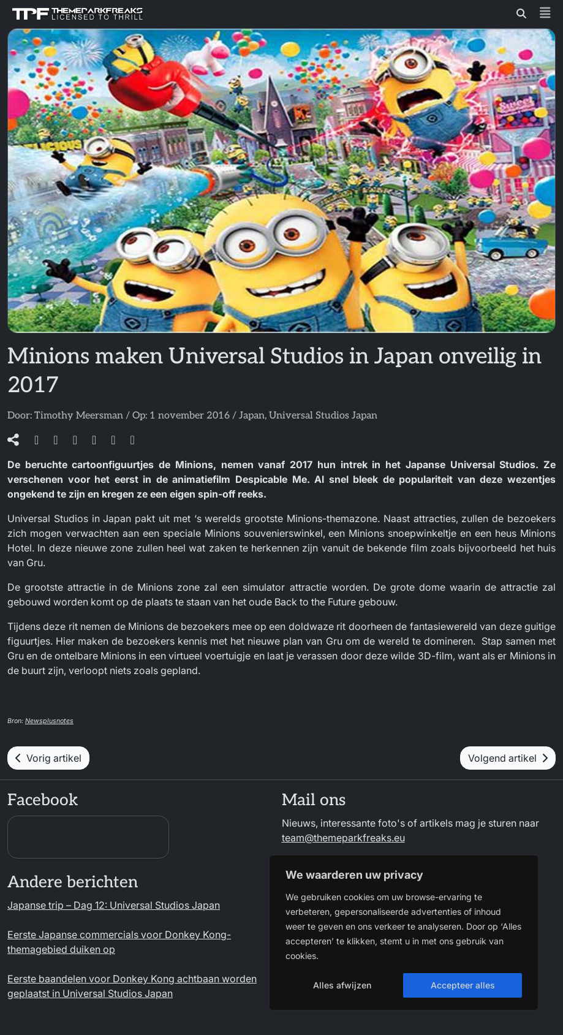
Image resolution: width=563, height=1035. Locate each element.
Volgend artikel (508, 758)
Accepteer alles (463, 985)
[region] (403, 932)
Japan (252, 416)
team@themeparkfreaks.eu (343, 838)
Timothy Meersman (78, 416)
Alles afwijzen (342, 985)
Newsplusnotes (49, 721)
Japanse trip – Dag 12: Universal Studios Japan (113, 905)
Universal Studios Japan (323, 416)
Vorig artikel (48, 758)
